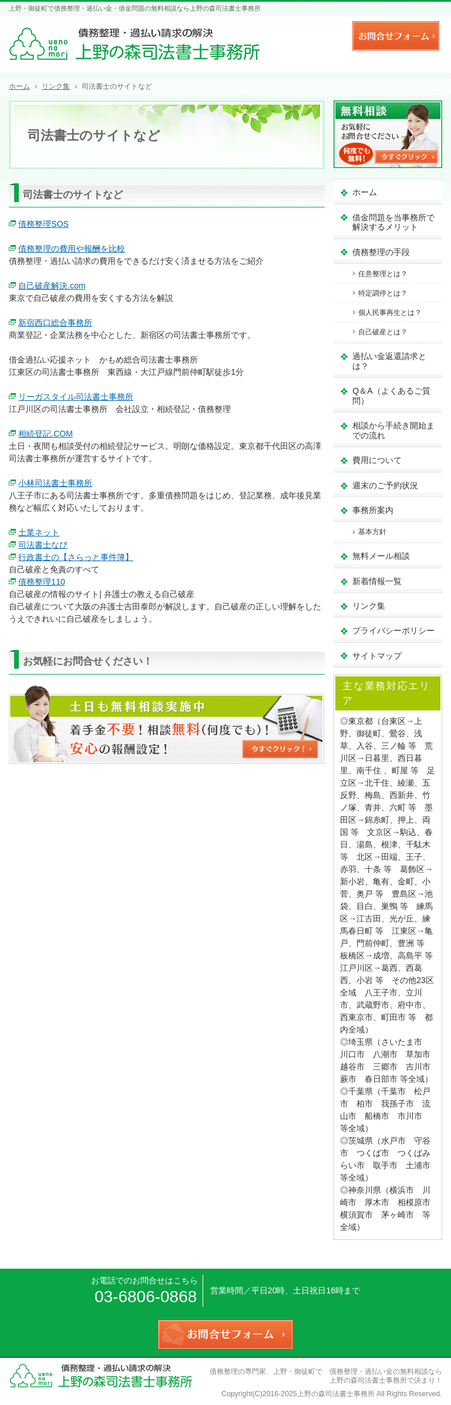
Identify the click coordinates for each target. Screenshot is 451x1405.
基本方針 (372, 532)
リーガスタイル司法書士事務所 (75, 396)
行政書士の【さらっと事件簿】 (75, 557)
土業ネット (38, 532)
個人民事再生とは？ (390, 313)
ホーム (364, 192)
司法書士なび (43, 544)
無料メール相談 (381, 556)
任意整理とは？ (383, 274)
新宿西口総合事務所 (55, 322)
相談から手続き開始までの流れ (393, 430)
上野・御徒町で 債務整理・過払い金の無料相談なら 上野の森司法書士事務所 (361, 1375)
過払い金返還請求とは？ (389, 361)
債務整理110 (41, 581)
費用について (377, 460)
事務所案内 (372, 510)
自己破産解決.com (51, 285)
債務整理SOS (43, 224)
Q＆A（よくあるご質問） (391, 395)
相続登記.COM (45, 433)
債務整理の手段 (381, 252)
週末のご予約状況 (385, 485)
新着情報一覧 (377, 581)
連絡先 (331, 33)
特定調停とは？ (383, 293)
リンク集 (368, 606)
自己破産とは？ (383, 332)
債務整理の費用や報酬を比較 (71, 248)
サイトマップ (377, 655)
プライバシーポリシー (393, 630)
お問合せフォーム (395, 36)
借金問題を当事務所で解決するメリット (393, 222)
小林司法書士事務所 (55, 483)
